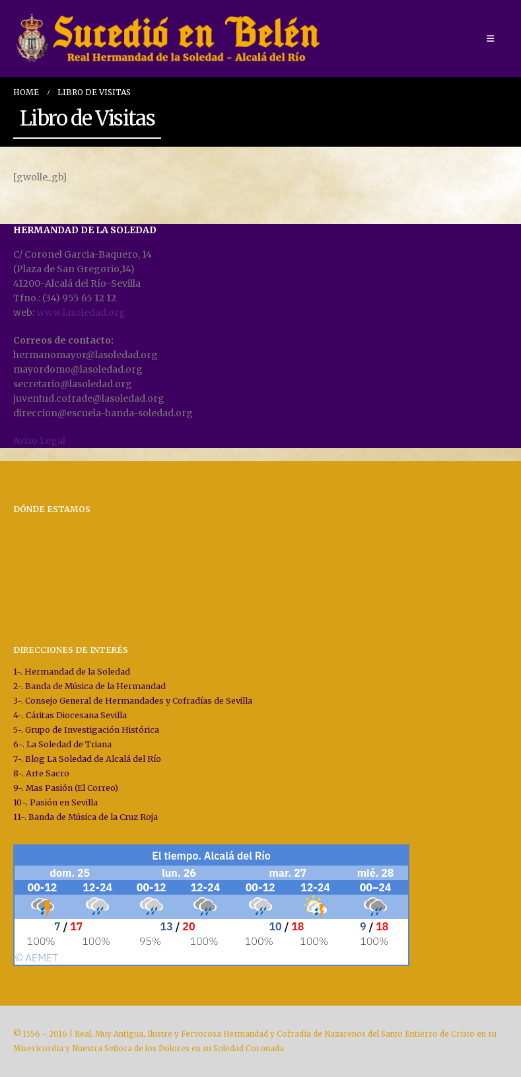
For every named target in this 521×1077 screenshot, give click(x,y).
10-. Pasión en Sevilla (55, 802)
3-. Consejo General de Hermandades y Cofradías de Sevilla (132, 701)
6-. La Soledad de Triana (62, 744)
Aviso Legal (39, 441)
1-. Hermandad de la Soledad (71, 672)
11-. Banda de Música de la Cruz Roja (85, 817)
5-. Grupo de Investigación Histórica (86, 730)
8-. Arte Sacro (41, 773)
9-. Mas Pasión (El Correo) (65, 788)
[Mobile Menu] (490, 39)
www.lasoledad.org (80, 312)
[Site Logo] (170, 38)
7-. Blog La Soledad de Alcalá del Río (87, 759)
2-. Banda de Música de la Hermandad (89, 686)
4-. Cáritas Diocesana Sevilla (70, 715)
